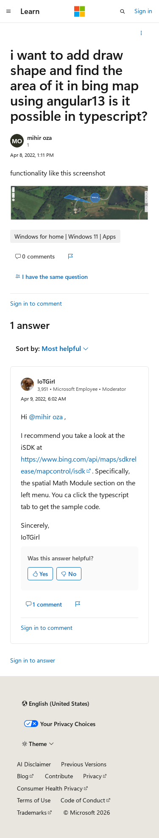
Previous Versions (83, 764)
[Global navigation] (8, 11)
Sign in (143, 11)
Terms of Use (33, 800)
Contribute (59, 776)
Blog (22, 776)
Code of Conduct (83, 800)
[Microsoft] (79, 11)
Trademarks (32, 812)
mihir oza (39, 138)
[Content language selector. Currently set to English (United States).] (56, 703)
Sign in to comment (36, 303)
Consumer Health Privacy (50, 788)
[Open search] (122, 11)
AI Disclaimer (34, 764)
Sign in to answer (32, 660)
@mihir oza (46, 416)
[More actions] (141, 33)
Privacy (92, 776)
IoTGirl (46, 381)
